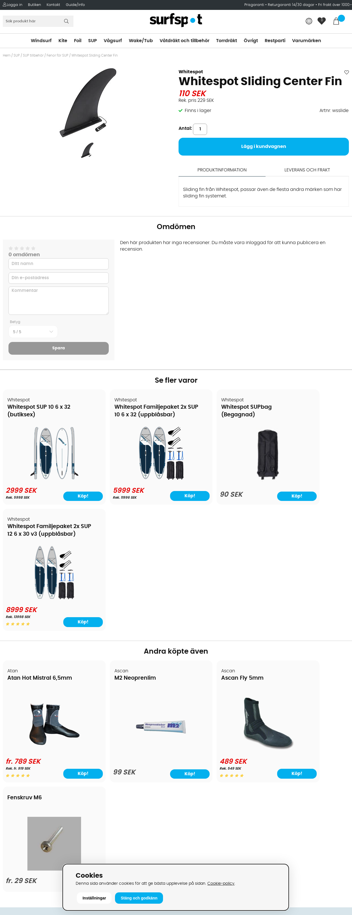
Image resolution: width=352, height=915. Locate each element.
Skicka (336, 745)
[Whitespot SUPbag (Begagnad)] (220, 482)
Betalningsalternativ (28, 718)
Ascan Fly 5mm (204, 559)
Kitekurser (16, 777)
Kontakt (53, 5)
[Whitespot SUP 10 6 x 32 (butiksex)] (44, 481)
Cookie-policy (220, 883)
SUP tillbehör (33, 55)
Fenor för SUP (57, 55)
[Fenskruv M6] (307, 630)
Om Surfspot (19, 701)
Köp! (155, 502)
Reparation (18, 769)
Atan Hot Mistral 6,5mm (40, 559)
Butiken (34, 5)
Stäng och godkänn (139, 898)
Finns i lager (198, 110)
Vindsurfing (191, 701)
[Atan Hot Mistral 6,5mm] (44, 630)
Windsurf (41, 40)
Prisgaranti (254, 5)
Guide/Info (75, 5)
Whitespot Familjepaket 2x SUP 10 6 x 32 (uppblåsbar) (127, 415)
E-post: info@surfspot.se (120, 862)
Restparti (275, 40)
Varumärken (306, 40)
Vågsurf (113, 40)
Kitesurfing (190, 709)
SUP (92, 40)
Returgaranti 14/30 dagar (291, 5)
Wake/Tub (141, 40)
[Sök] (38, 21)
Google (273, 785)
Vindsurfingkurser (25, 785)
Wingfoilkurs (19, 794)
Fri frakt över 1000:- (335, 5)
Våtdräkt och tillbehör (184, 40)
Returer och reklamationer (35, 743)
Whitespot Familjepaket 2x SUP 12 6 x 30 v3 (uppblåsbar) (303, 415)
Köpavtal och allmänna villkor (39, 709)
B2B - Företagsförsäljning (34, 752)
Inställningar (94, 898)
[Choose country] (309, 22)
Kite (62, 40)
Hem (6, 55)
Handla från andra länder (34, 735)
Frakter (13, 726)
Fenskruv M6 (288, 553)
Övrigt (251, 40)
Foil (77, 40)
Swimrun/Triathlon (199, 752)
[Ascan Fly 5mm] (220, 630)
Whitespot (191, 72)
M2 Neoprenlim (116, 559)
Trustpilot (275, 841)
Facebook (276, 813)
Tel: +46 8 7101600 (112, 853)
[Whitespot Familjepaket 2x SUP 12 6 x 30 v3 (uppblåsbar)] (307, 479)
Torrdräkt (226, 40)
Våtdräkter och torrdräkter (208, 743)
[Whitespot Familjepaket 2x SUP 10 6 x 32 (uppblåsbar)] (132, 481)
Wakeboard (192, 726)
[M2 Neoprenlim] (132, 634)
